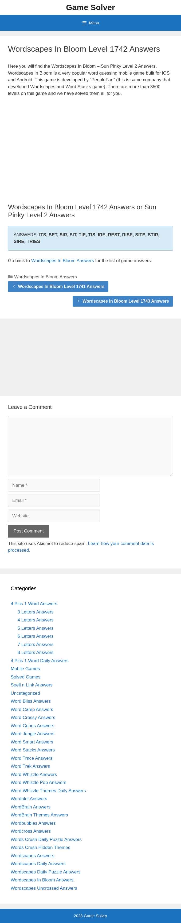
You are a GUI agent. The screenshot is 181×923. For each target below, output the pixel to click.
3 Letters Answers (36, 612)
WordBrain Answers (30, 807)
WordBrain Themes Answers (39, 815)
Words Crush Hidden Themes (40, 847)
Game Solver (90, 7)
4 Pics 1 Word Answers (34, 603)
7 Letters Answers (36, 644)
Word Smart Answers (32, 742)
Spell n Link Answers (32, 685)
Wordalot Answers (29, 798)
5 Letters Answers (36, 628)
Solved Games (26, 677)
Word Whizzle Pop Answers (38, 782)
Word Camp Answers (32, 709)
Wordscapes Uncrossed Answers (44, 888)
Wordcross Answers (31, 831)
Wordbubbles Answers (33, 823)
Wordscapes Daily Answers (38, 863)
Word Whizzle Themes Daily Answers (48, 790)
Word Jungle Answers (32, 733)
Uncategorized (25, 693)
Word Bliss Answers (31, 701)
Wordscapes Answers (32, 855)
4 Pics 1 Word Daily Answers (40, 660)
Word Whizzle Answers (34, 774)
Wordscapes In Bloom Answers (62, 260)
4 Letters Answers (36, 620)
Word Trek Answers (30, 766)
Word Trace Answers (32, 758)
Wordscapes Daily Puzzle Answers (45, 872)
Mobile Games (25, 668)
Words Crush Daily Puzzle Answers (46, 839)
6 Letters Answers (36, 636)
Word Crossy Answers (33, 717)
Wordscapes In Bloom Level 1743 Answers (125, 301)
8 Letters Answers (36, 652)
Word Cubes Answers (32, 725)
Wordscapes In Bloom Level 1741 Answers (61, 286)
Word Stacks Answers (33, 750)
